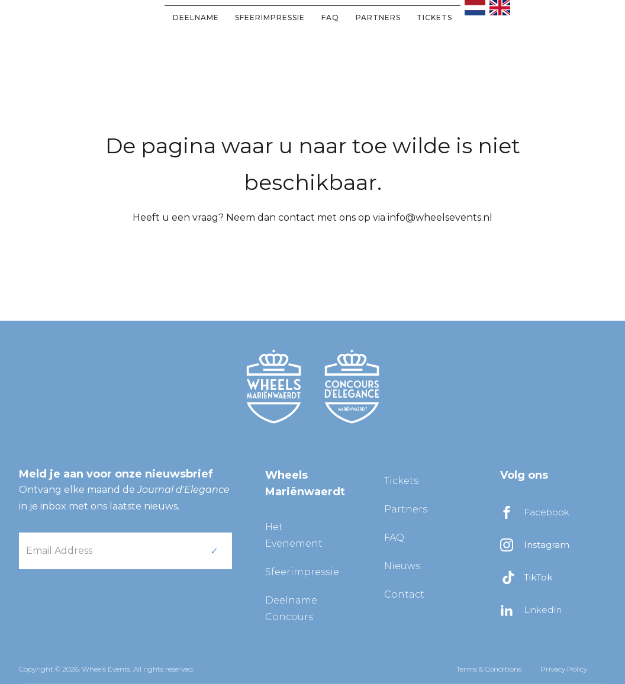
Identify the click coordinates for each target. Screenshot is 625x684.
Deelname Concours (291, 608)
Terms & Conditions (488, 668)
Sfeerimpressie (270, 17)
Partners (405, 509)
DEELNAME (196, 17)
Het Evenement (294, 535)
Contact (404, 594)
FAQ (330, 17)
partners (378, 17)
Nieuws (402, 566)
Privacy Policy (563, 668)
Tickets (434, 17)
